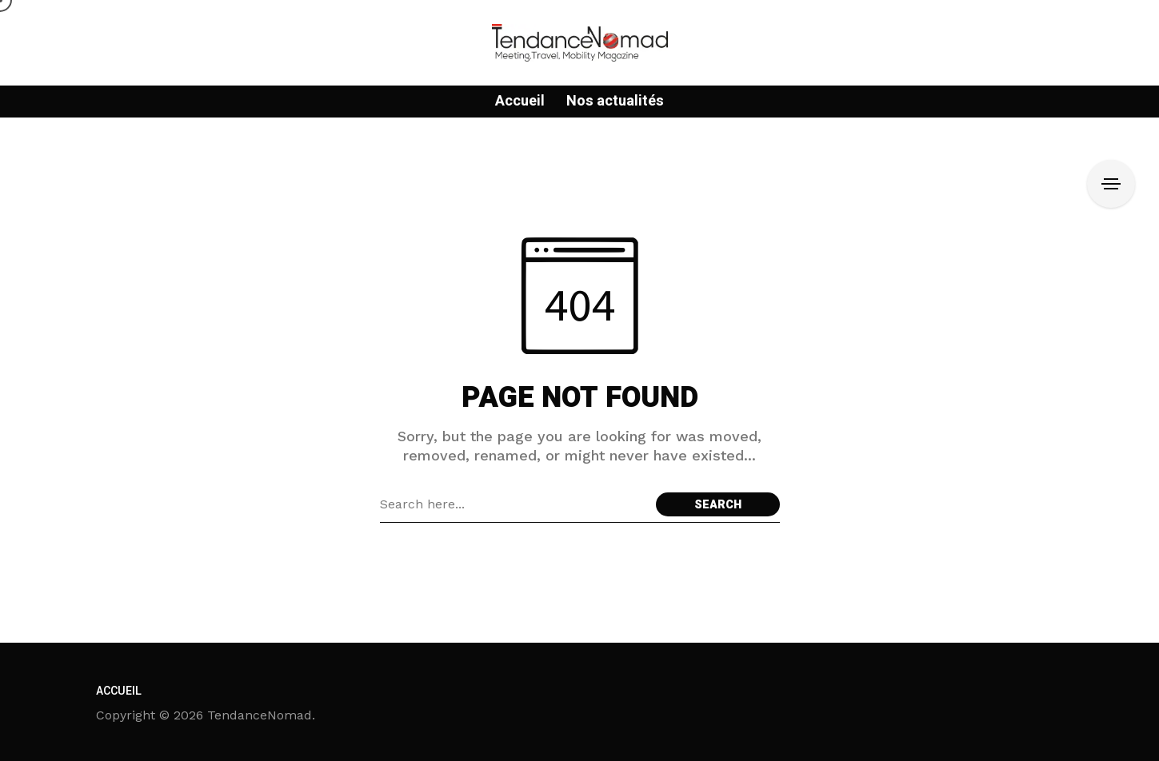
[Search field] (514, 504)
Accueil (119, 691)
